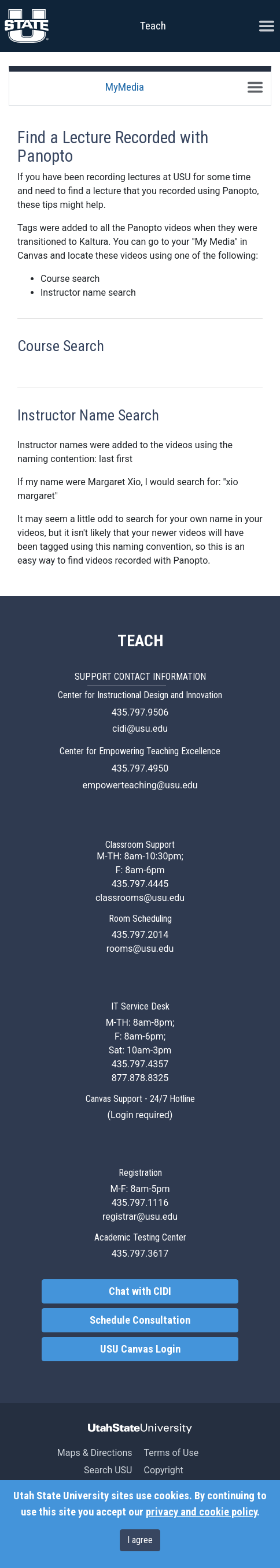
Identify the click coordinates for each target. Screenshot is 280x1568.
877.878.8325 (140, 1077)
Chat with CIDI (140, 1291)
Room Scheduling (140, 918)
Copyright (163, 1470)
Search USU (108, 1470)
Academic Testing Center (140, 1237)
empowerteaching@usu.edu (139, 785)
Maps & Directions (94, 1452)
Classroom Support (140, 844)
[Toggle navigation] (255, 87)
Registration (140, 1172)
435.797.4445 (140, 883)
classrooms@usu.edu (140, 897)
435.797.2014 (140, 934)
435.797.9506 (140, 712)
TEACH (140, 641)
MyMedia (124, 87)
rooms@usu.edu (140, 948)
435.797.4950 (140, 768)
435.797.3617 (140, 1253)
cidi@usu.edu (140, 728)
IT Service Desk (140, 1006)
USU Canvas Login (140, 1349)
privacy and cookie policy (201, 1512)
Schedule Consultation (140, 1320)
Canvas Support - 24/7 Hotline (140, 1098)
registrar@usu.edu (140, 1216)
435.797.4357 (140, 1064)
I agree (140, 1540)
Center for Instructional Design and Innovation (140, 695)
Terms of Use (170, 1452)
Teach (153, 25)
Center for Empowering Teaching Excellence (140, 751)
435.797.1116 (140, 1202)
